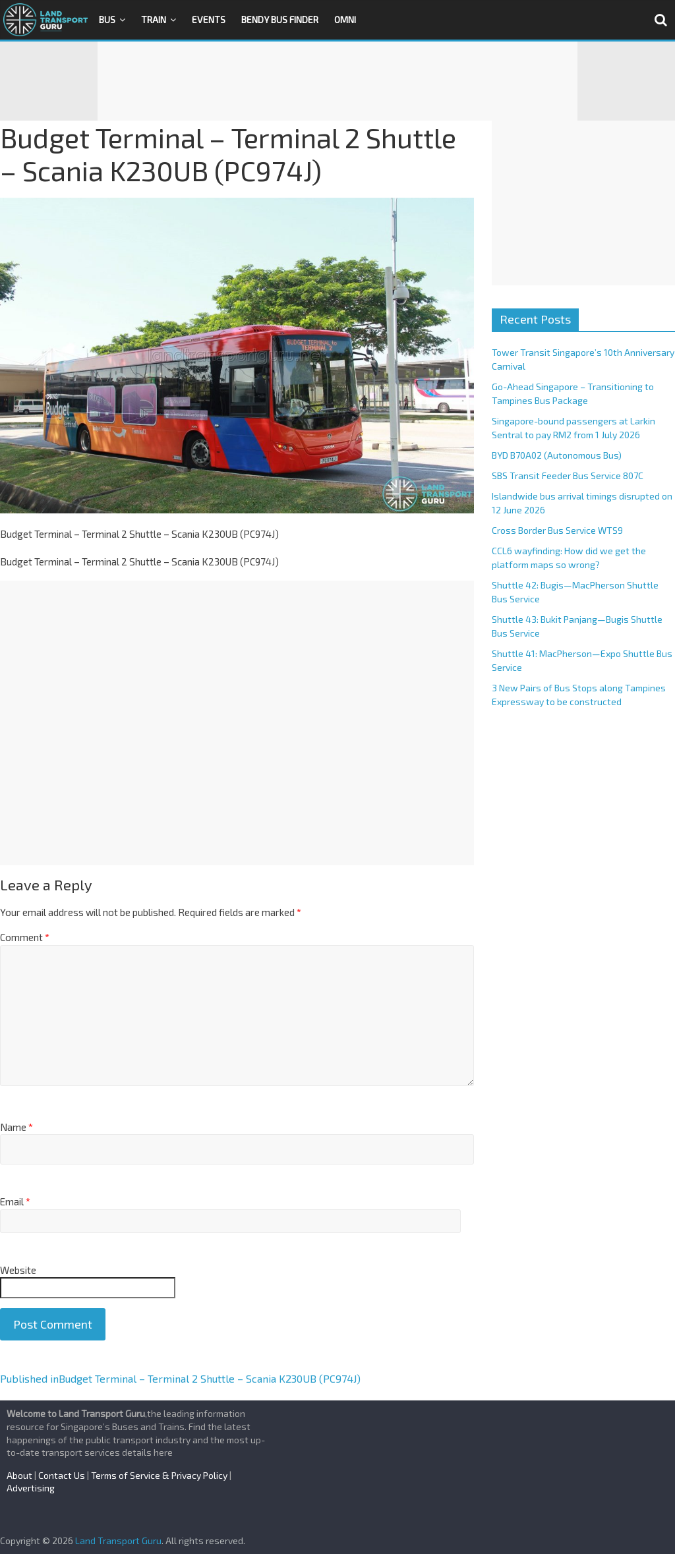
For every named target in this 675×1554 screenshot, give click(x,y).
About (19, 1475)
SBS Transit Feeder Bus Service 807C (567, 475)
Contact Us (61, 1475)
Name (16, 1127)
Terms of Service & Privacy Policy (159, 1475)
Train (153, 19)
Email (15, 1201)
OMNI (345, 19)
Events (208, 19)
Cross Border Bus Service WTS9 (557, 530)
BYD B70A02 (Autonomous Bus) (557, 455)
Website (18, 1270)
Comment (24, 937)
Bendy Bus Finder (279, 19)
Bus (107, 19)
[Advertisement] (337, 81)
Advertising (31, 1487)
